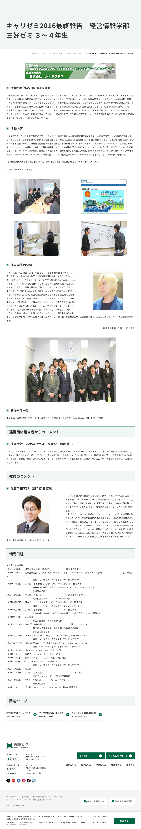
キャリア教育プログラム (75, 53)
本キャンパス (11, 754)
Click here (94, 822)
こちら (19, 819)
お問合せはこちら (32, 759)
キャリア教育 (57, 53)
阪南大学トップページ (40, 53)
